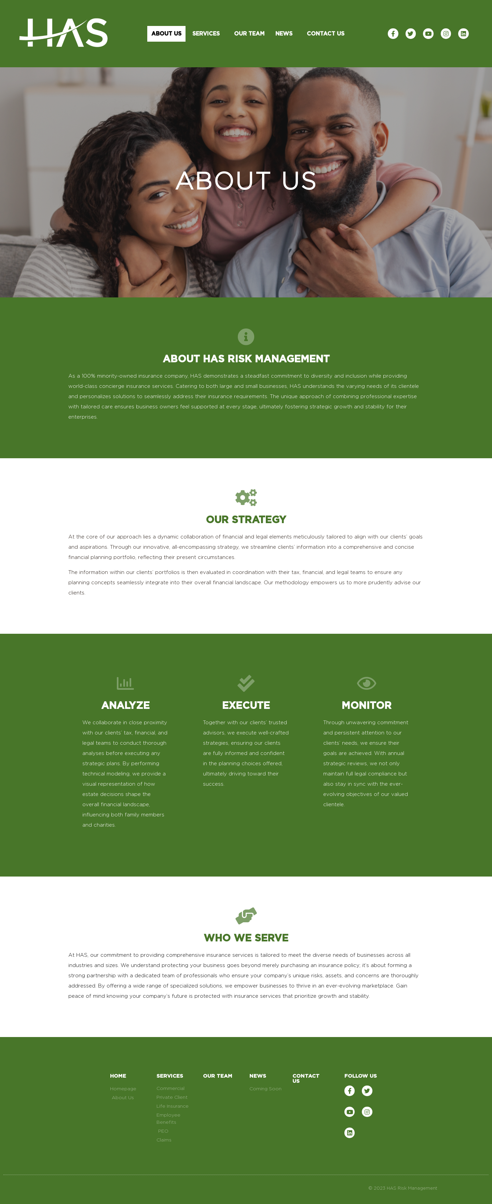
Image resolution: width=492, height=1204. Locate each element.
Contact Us (325, 34)
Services (207, 33)
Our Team (249, 34)
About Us (166, 34)
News (285, 33)
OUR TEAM (217, 1076)
